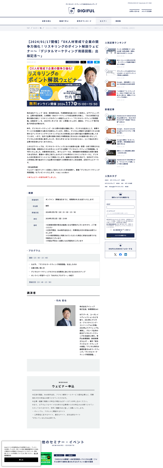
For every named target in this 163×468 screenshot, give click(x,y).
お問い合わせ (135, 11)
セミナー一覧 (37, 28)
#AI (122, 183)
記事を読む (46, 21)
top (28, 28)
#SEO (106, 180)
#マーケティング (115, 180)
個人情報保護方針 (111, 224)
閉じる (21, 460)
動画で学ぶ (64, 21)
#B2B (126, 186)
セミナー (103, 21)
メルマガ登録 (147, 11)
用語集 (118, 21)
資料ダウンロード (84, 21)
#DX (106, 186)
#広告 (123, 180)
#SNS (118, 183)
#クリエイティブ (110, 183)
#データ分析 (128, 183)
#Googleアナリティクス (116, 186)
